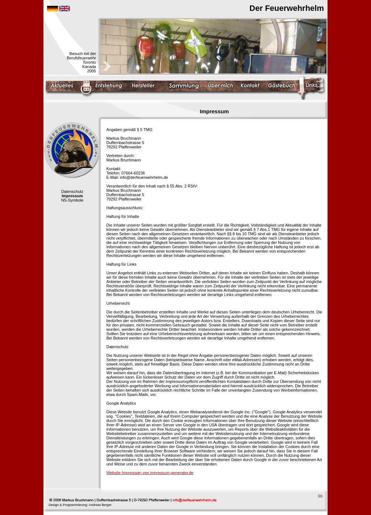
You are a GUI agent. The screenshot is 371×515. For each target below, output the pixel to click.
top (320, 495)
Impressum (72, 196)
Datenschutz (72, 191)
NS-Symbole (72, 200)
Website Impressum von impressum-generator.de (150, 472)
